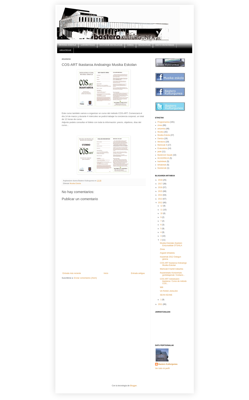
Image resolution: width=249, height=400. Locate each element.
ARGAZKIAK (65, 50)
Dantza (161, 138)
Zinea (162, 249)
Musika (161, 132)
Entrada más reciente (72, 273)
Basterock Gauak (165, 155)
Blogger (133, 386)
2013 (160, 199)
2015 (160, 191)
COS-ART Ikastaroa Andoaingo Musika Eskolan (173, 264)
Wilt (161, 287)
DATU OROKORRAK (164, 45)
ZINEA (130, 45)
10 (161, 213)
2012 (160, 202)
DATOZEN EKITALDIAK (111, 45)
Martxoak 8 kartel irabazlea (171, 269)
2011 (160, 304)
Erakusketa (162, 148)
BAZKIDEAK (144, 45)
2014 (160, 195)
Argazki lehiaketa (167, 253)
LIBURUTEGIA (88, 45)
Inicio (106, 273)
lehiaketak (162, 165)
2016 (160, 187)
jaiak (160, 151)
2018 (160, 180)
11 (161, 210)
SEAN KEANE (166, 295)
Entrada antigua (138, 273)
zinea (160, 125)
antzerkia (161, 129)
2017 (160, 184)
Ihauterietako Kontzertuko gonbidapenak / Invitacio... (172, 274)
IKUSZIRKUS (163, 158)
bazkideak (162, 161)
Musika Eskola (75, 183)
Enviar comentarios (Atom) (85, 278)
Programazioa (164, 122)
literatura (161, 142)
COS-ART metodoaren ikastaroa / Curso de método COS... (173, 281)
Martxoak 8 (162, 145)
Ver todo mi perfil (162, 368)
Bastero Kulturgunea (168, 364)
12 (161, 206)
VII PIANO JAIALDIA (169, 291)
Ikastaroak (162, 168)
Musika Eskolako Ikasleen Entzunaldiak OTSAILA (171, 244)
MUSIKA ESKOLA (67, 45)
